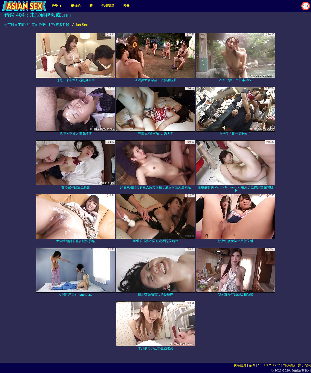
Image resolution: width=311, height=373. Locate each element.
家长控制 (304, 365)
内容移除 (289, 365)
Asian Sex (80, 25)
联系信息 (239, 365)
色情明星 (107, 6)
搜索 (126, 6)
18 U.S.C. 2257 (269, 365)
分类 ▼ (57, 6)
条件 (252, 365)
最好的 (76, 6)
